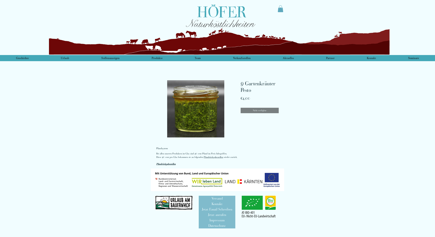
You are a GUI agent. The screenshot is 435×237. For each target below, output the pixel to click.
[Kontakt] (217, 204)
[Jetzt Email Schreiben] (217, 209)
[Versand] (217, 198)
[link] (280, 8)
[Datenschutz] (217, 225)
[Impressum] (217, 220)
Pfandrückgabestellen (213, 157)
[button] (217, 179)
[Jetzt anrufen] (217, 215)
